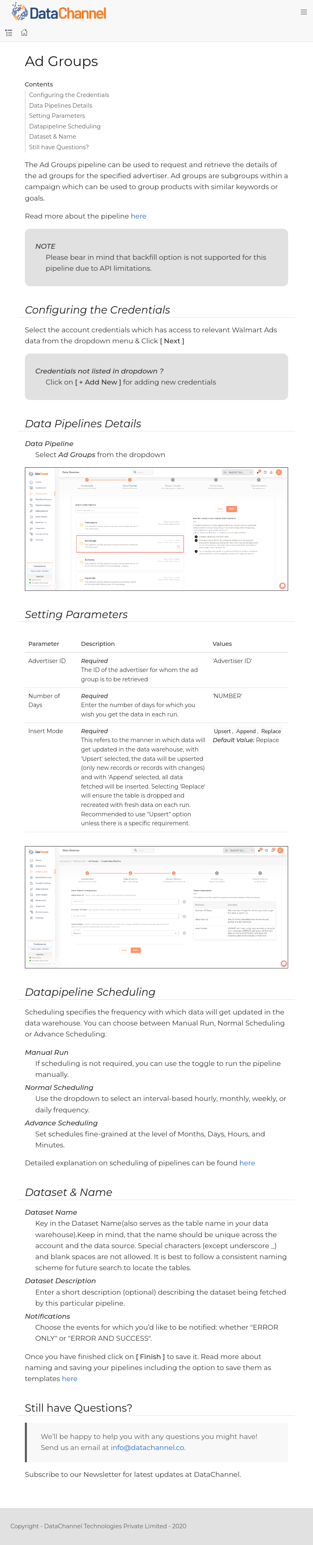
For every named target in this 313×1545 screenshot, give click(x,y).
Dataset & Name (52, 136)
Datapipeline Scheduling (65, 126)
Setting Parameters (57, 115)
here (139, 216)
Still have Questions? (59, 147)
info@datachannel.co (147, 1447)
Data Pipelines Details (61, 105)
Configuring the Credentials (69, 95)
